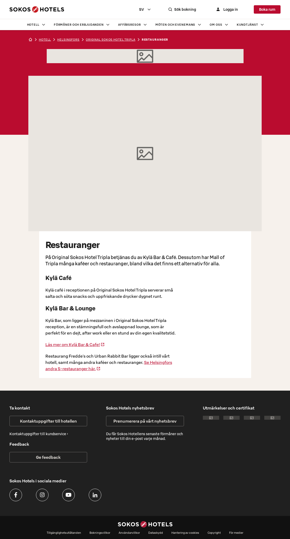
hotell (45, 39)
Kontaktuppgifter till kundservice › (38, 434)
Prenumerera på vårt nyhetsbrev (144, 421)
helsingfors (68, 39)
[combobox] (145, 9)
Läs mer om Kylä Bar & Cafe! (75, 344)
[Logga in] (226, 9)
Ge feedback (48, 457)
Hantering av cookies (185, 533)
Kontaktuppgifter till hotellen (48, 421)
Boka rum (267, 9)
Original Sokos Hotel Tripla (110, 39)
